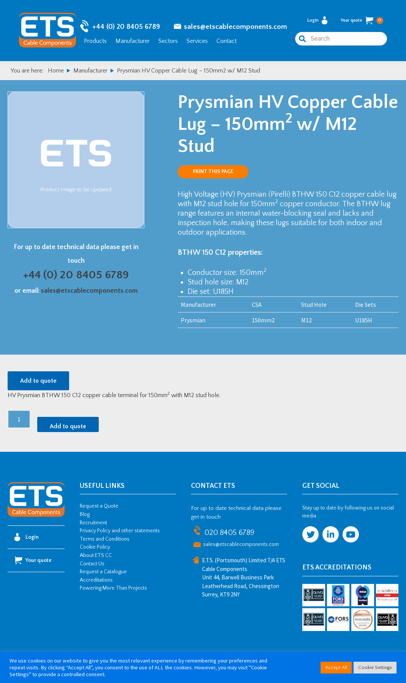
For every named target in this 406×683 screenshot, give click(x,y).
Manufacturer (132, 41)
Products (95, 41)
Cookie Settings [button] (375, 667)
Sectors (168, 41)
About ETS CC (96, 555)
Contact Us (92, 564)
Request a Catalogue (103, 572)
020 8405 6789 (229, 532)
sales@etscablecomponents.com (235, 27)
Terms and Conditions (105, 539)
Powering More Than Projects (113, 588)
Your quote (362, 20)
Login (317, 20)
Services (197, 41)
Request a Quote (99, 506)
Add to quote (38, 380)
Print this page (213, 172)
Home (56, 70)
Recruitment (93, 523)
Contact (226, 41)
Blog (85, 514)
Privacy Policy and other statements (120, 531)
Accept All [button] (336, 667)
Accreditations (96, 580)
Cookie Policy (95, 547)
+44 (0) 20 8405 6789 (126, 27)
